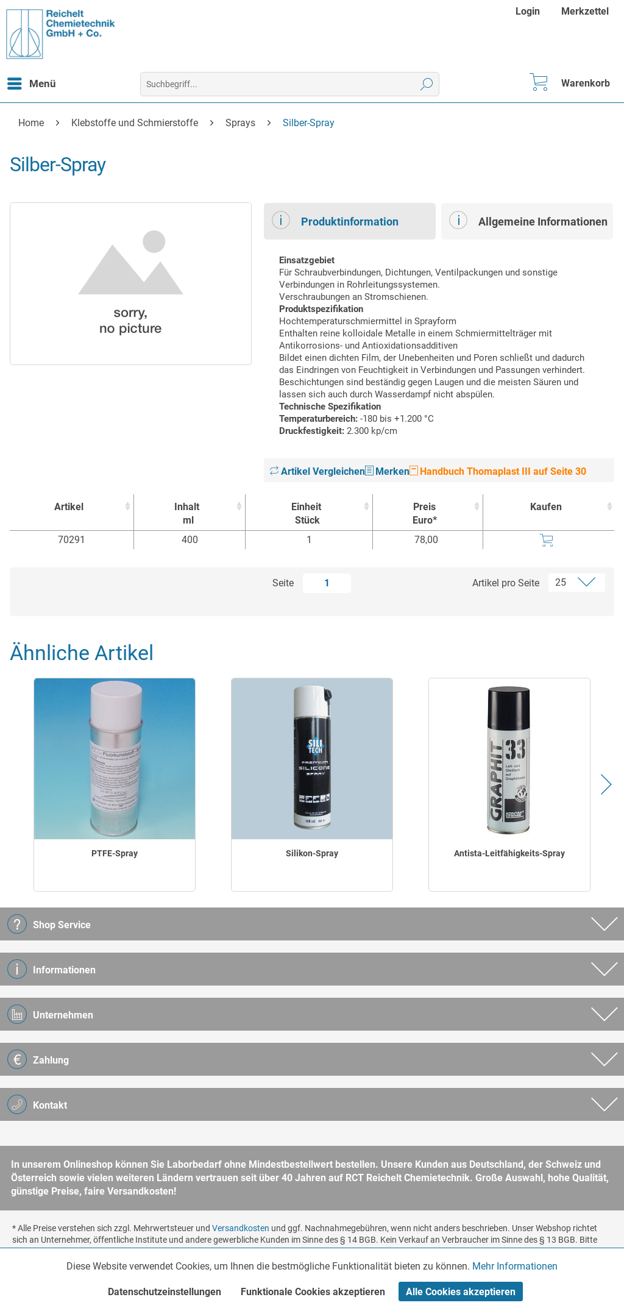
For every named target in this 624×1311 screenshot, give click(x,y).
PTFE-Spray (114, 853)
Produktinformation (335, 220)
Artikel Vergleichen (317, 471)
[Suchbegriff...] (290, 84)
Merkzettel (585, 11)
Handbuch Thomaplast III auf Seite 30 (498, 471)
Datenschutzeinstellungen (164, 1292)
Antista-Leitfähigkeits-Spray (509, 853)
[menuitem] (529, 11)
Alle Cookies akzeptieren (461, 1292)
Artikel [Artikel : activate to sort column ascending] (68, 507)
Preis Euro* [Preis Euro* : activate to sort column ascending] (425, 513)
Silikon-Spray (312, 853)
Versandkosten (240, 1228)
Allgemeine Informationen (528, 220)
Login (528, 11)
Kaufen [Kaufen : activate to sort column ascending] (546, 507)
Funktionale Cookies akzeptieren (313, 1292)
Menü (31, 82)
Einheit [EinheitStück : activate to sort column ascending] (306, 514)
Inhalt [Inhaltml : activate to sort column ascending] (186, 514)
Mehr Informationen (515, 1266)
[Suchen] (426, 84)
